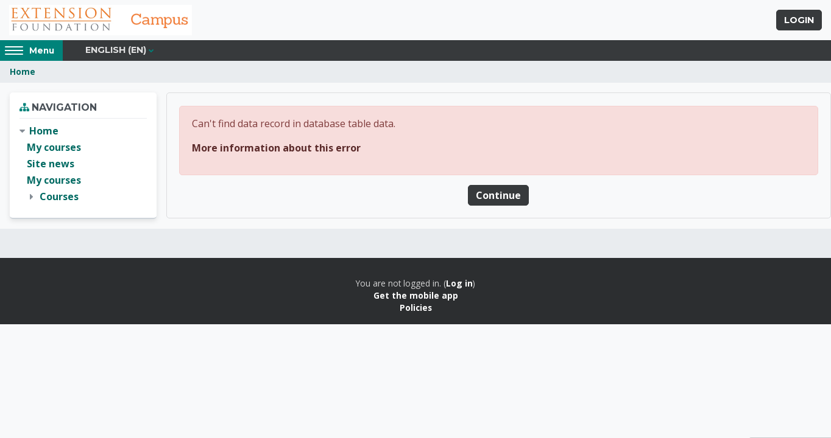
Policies (416, 307)
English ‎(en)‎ (115, 49)
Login (799, 20)
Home (22, 71)
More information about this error (276, 148)
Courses (59, 196)
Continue (498, 195)
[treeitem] (83, 164)
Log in (459, 283)
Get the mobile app (415, 295)
